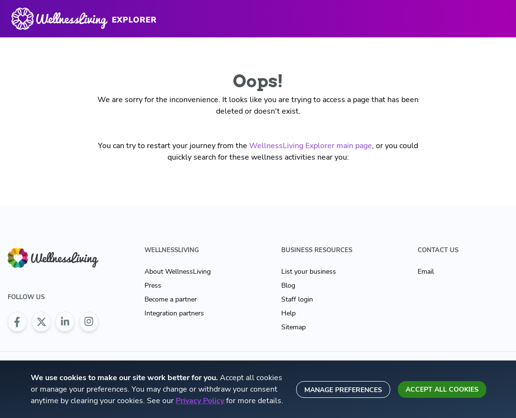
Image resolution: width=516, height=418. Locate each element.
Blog (288, 285)
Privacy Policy (200, 400)
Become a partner (170, 299)
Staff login (297, 299)
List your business (308, 271)
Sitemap (293, 327)
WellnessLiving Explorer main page (310, 145)
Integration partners (174, 313)
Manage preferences (343, 390)
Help (288, 313)
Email (426, 271)
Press (152, 285)
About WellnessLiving (177, 271)
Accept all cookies (442, 389)
